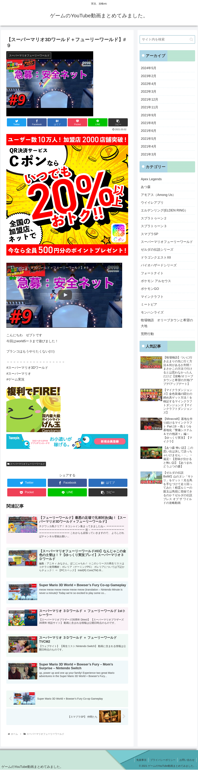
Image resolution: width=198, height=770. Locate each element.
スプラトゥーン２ (154, 218)
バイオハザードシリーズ (159, 265)
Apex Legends (151, 179)
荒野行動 (147, 334)
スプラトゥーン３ (154, 226)
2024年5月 (148, 68)
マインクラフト (152, 297)
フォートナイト (152, 273)
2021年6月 (148, 131)
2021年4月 (148, 146)
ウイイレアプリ (152, 202)
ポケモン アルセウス (156, 281)
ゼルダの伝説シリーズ (157, 249)
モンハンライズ (152, 312)
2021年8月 (148, 123)
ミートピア (149, 304)
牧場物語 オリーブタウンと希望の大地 (167, 323)
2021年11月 (149, 107)
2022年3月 (148, 91)
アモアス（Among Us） (158, 195)
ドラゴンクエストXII (156, 257)
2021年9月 (148, 115)
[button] (191, 39)
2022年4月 (148, 84)
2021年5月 (148, 138)
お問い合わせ (187, 759)
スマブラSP (149, 234)
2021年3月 (148, 154)
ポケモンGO (150, 289)
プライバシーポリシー (163, 759)
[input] (167, 39)
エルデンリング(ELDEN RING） (164, 210)
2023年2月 (148, 76)
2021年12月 (149, 99)
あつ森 (146, 187)
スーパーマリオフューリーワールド (26, 464)
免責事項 (141, 759)
